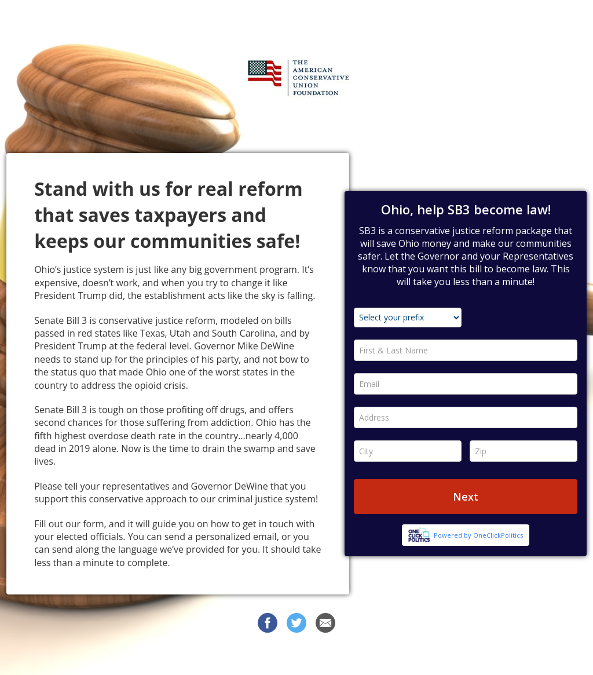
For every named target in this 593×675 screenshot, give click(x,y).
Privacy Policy (397, 657)
